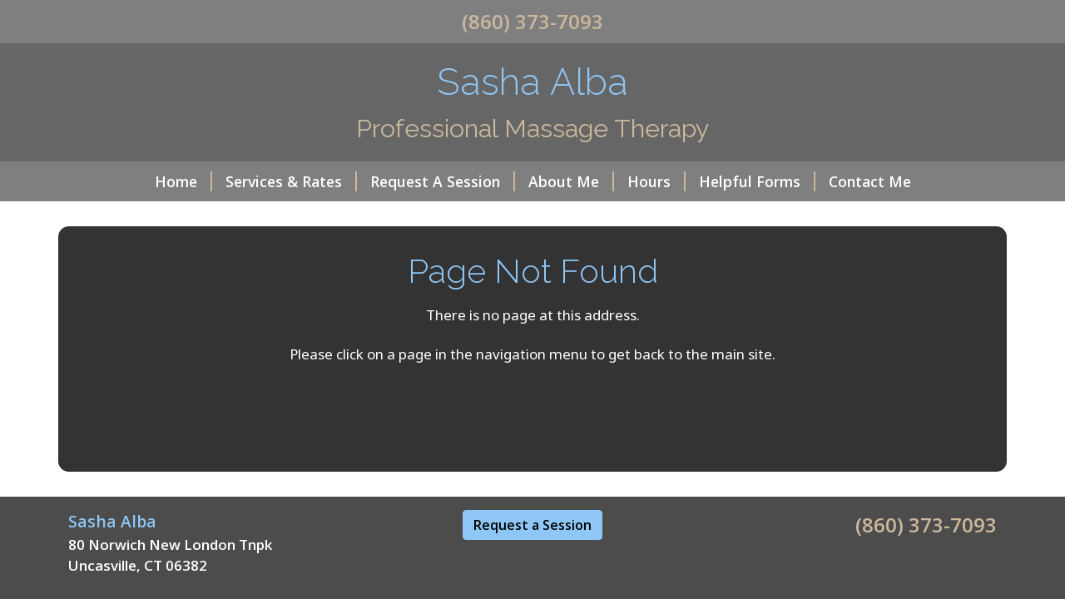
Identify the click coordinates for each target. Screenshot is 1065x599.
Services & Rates (291, 181)
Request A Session (442, 181)
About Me (571, 181)
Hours (656, 181)
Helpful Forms (757, 181)
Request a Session (532, 525)
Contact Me (870, 181)
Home (183, 181)
